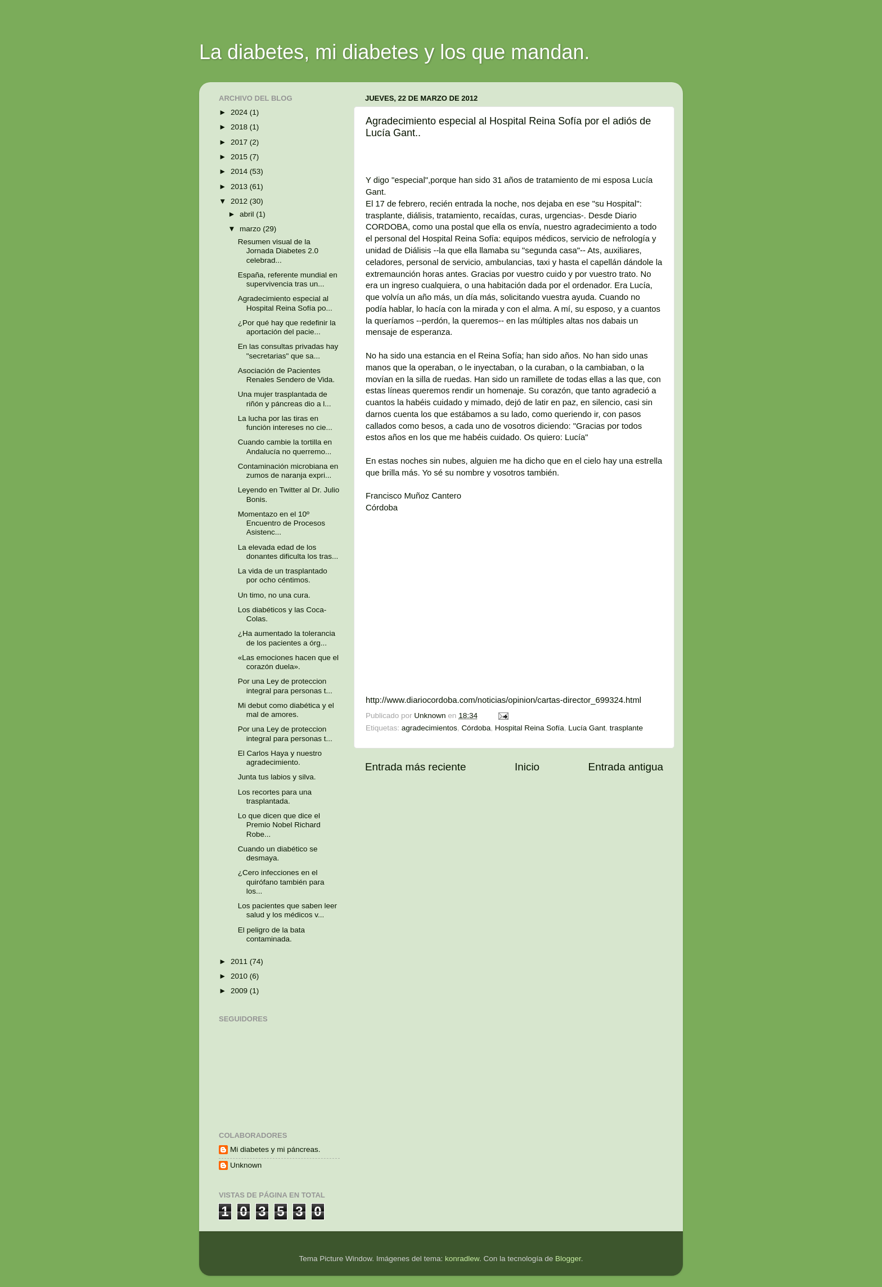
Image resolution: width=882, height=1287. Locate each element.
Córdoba (475, 728)
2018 (240, 127)
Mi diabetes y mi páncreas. (275, 1149)
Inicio (527, 767)
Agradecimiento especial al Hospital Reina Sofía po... (285, 303)
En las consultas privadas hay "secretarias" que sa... (288, 351)
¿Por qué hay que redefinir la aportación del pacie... (287, 327)
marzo (251, 229)
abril (248, 214)
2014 (240, 171)
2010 (240, 976)
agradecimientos (429, 728)
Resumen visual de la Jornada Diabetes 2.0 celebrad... (278, 250)
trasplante (626, 728)
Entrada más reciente (415, 767)
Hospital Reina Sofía (529, 728)
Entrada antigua (625, 767)
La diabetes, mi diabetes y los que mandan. (394, 52)
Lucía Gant (586, 728)
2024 (240, 112)
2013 (240, 186)
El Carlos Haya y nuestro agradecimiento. (280, 757)
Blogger (568, 1258)
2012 (240, 201)
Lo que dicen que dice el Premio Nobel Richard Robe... (279, 824)
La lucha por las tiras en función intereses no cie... (285, 423)
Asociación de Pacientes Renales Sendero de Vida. (286, 375)
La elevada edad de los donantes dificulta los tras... (288, 551)
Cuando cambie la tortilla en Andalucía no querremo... (285, 446)
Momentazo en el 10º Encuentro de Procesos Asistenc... (281, 523)
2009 (240, 990)
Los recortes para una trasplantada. (275, 796)
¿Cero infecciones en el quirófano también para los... (281, 881)
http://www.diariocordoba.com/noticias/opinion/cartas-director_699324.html (503, 700)
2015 (240, 157)
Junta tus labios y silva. (277, 777)
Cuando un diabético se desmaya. (278, 853)
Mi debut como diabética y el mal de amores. (286, 710)
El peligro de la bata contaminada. (271, 934)
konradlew (462, 1258)
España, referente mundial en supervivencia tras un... (288, 279)
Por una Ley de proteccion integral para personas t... (285, 685)
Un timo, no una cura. (274, 595)
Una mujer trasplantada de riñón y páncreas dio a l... (284, 398)
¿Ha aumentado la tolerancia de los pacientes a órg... (286, 638)
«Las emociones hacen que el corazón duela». (288, 662)
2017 (240, 142)
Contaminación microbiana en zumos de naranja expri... (288, 470)
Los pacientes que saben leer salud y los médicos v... (287, 910)
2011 (240, 961)
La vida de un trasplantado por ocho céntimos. (282, 575)
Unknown (246, 1165)
